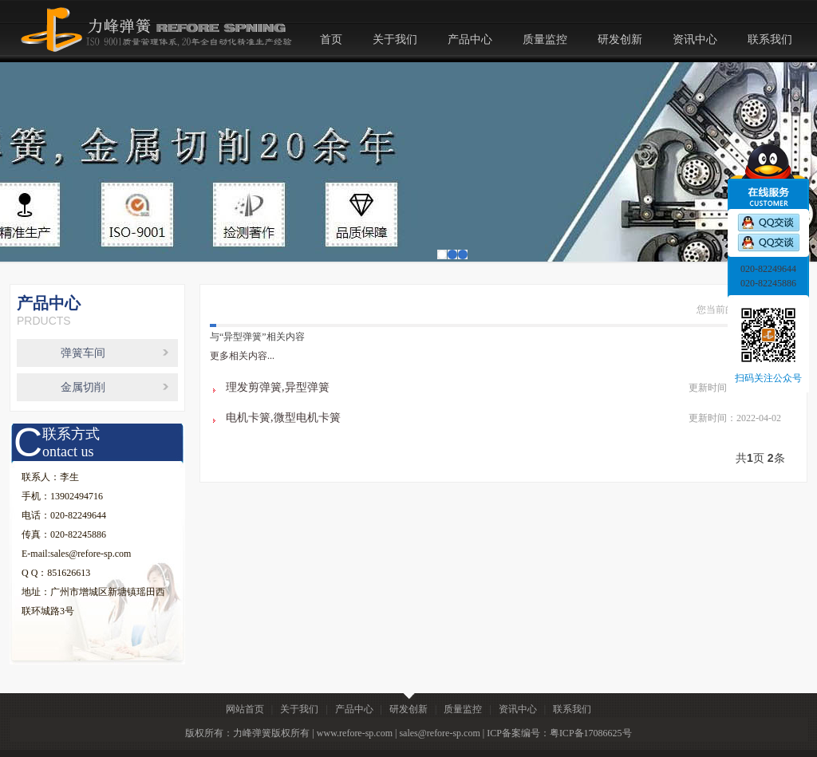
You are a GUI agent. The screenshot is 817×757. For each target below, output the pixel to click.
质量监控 (545, 39)
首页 (331, 39)
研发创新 (620, 39)
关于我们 (395, 39)
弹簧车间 (83, 353)
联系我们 (770, 39)
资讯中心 (695, 39)
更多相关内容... (242, 355)
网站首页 (245, 709)
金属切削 (83, 387)
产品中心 (470, 39)
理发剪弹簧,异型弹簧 (278, 387)
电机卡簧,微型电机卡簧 (283, 418)
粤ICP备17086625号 (591, 733)
